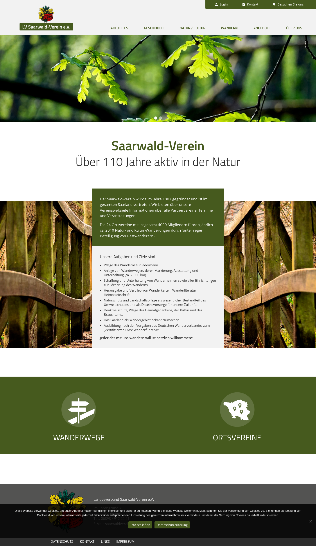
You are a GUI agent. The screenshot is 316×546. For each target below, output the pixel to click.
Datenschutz (62, 541)
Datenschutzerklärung (172, 524)
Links (105, 541)
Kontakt (87, 541)
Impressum (125, 541)
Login (221, 4)
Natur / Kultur (192, 28)
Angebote (262, 28)
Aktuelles (119, 28)
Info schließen (140, 524)
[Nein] (310, 521)
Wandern (229, 28)
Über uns (294, 28)
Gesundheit (154, 28)
